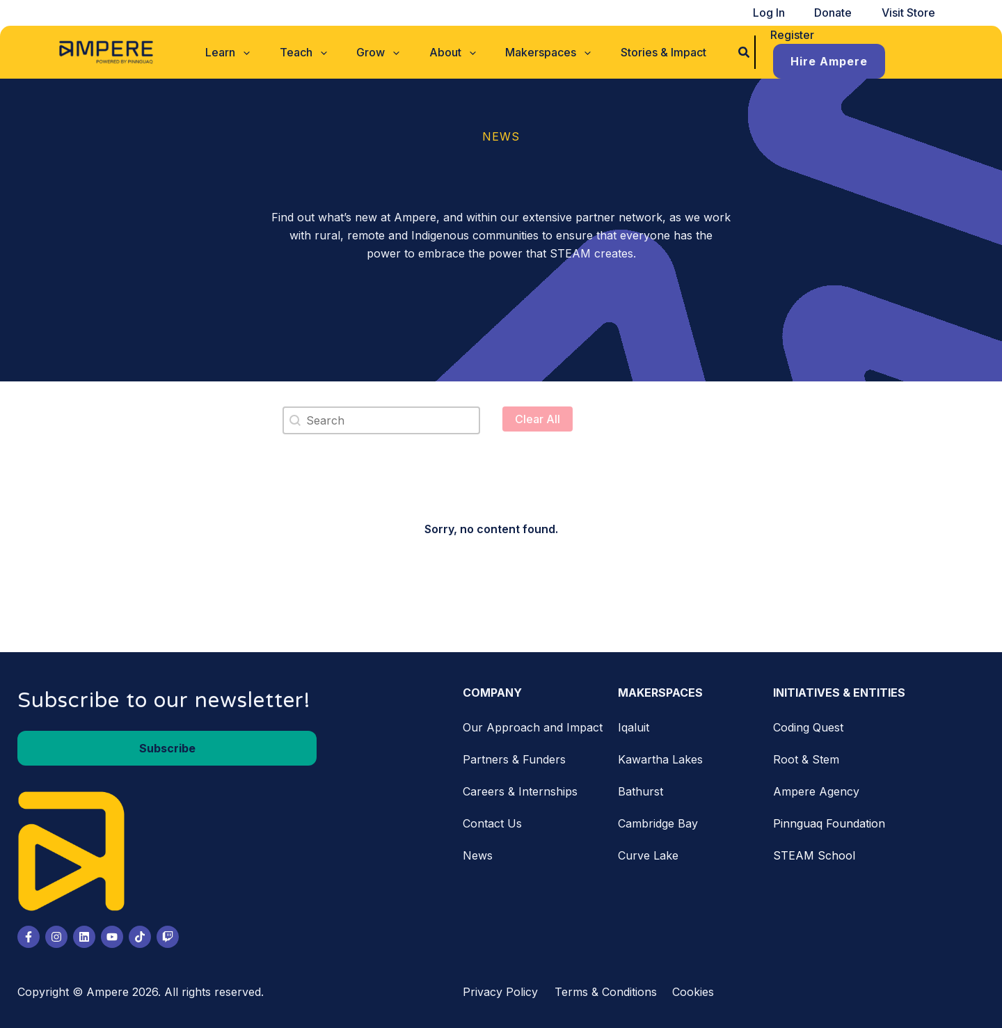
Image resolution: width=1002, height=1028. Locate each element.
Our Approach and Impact (533, 723)
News (478, 851)
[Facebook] (28, 933)
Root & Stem (806, 755)
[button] (246, 50)
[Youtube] (112, 933)
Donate (844, 12)
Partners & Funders (514, 755)
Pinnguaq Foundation (829, 819)
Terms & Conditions (606, 988)
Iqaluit (633, 723)
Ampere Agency (816, 787)
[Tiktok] (140, 933)
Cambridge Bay (658, 819)
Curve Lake (648, 851)
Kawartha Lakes (660, 755)
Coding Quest (808, 723)
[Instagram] (56, 933)
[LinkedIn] (84, 933)
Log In (787, 12)
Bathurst (640, 787)
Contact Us (492, 819)
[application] (261, 50)
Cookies (693, 988)
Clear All (537, 415)
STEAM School (814, 851)
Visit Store (912, 12)
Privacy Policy (500, 988)
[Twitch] (168, 933)
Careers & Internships (520, 787)
